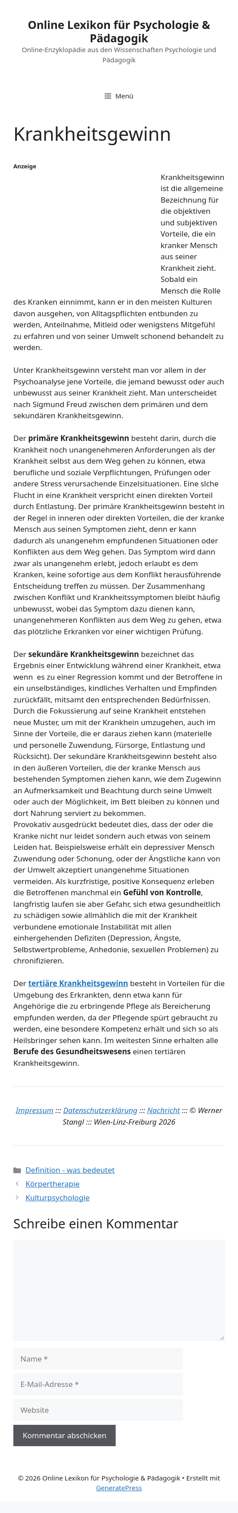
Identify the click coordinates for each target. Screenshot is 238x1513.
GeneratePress (119, 1487)
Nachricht (163, 1110)
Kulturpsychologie (57, 1197)
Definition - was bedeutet (70, 1170)
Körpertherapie (52, 1184)
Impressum (35, 1110)
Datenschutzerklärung (100, 1110)
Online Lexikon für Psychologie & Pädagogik (119, 31)
